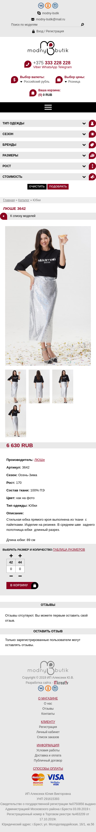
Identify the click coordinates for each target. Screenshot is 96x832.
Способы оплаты (48, 768)
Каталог (23, 200)
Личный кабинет (47, 732)
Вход (39, 31)
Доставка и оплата (48, 755)
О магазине (48, 698)
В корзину (19, 585)
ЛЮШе (39, 460)
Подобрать (58, 186)
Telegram (65, 67)
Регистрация (55, 31)
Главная (9, 200)
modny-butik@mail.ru (50, 19)
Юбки (37, 200)
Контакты (48, 714)
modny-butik (50, 13)
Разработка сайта (38, 682)
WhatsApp (49, 67)
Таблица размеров (69, 549)
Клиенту (48, 722)
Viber (37, 67)
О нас (48, 703)
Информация (48, 745)
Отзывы (48, 708)
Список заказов (48, 737)
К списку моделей (23, 216)
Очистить (37, 186)
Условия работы (47, 750)
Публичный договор (48, 760)
